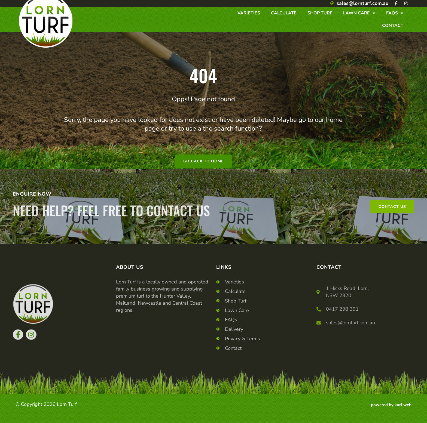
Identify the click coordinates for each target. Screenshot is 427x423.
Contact (392, 26)
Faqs (394, 13)
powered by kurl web (391, 404)
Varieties (248, 13)
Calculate (284, 13)
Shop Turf (319, 13)
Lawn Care (359, 13)
